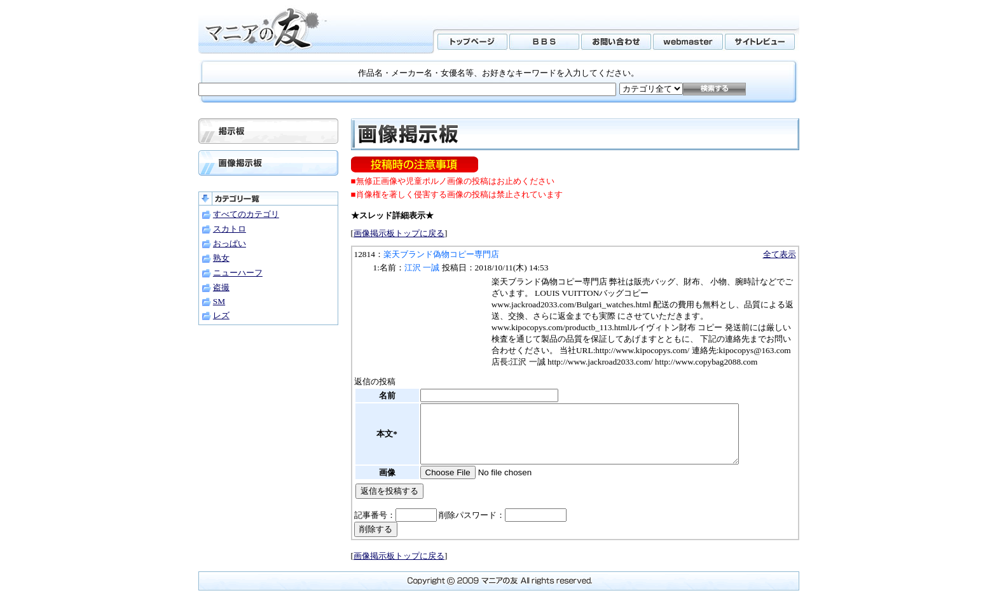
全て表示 (779, 254)
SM (219, 301)
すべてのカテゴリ (246, 214)
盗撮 (221, 287)
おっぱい (229, 243)
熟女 (221, 258)
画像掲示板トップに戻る (399, 233)
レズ (221, 315)
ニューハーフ (238, 272)
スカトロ (229, 229)
